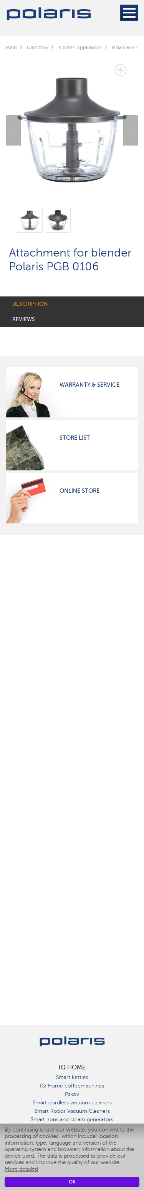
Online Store (79, 490)
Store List (75, 437)
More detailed (21, 1169)
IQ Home (72, 1067)
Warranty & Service (89, 384)
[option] (72, 124)
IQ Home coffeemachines (72, 1085)
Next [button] (130, 130)
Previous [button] (13, 130)
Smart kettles (72, 1077)
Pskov (72, 1094)
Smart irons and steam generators (72, 1119)
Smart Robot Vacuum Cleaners (72, 1111)
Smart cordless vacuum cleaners (72, 1102)
